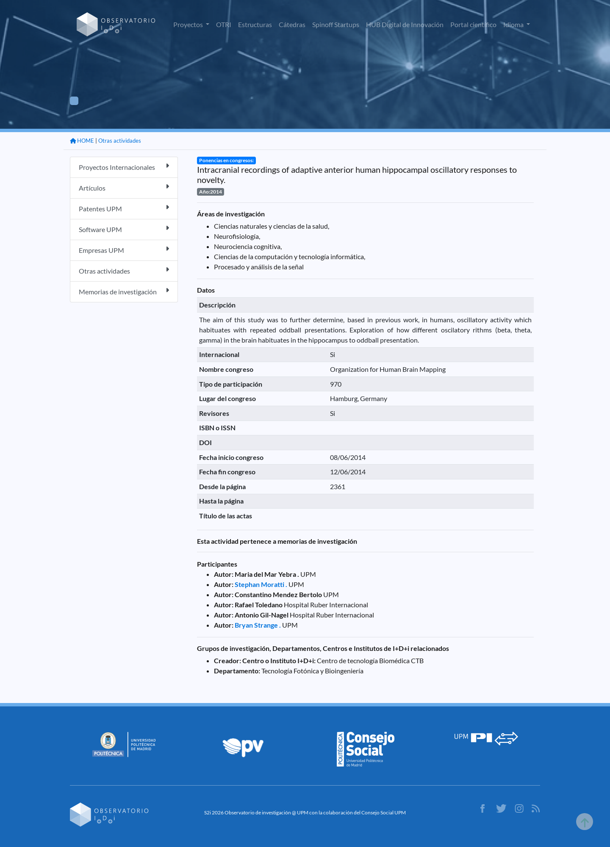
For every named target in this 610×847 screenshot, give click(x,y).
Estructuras (255, 24)
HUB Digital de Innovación (405, 24)
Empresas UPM (124, 249)
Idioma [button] (514, 24)
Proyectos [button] (188, 24)
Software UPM (124, 228)
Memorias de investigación (124, 291)
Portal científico (473, 24)
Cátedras (292, 24)
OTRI (223, 24)
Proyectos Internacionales (124, 166)
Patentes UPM (124, 208)
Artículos (124, 187)
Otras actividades (119, 140)
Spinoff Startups (335, 24)
